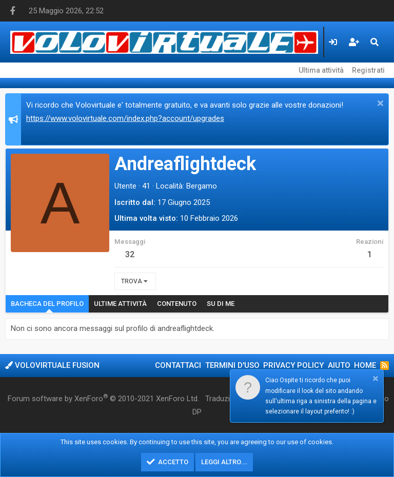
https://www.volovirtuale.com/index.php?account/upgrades (125, 118)
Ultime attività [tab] (120, 303)
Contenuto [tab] (176, 303)
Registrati (368, 70)
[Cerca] (374, 42)
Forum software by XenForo (103, 398)
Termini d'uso (232, 365)
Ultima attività (321, 70)
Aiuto (339, 365)
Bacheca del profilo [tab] (47, 303)
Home (365, 365)
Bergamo (201, 186)
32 (129, 254)
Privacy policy (293, 365)
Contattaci (178, 365)
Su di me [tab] (220, 303)
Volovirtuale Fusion (52, 365)
